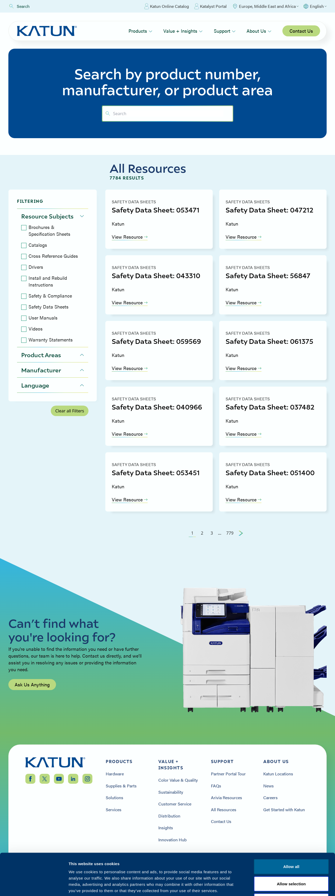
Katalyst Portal (210, 6)
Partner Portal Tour (228, 774)
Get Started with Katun (284, 810)
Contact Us (301, 30)
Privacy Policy (250, 864)
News (268, 786)
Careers (270, 797)
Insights (165, 828)
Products (140, 30)
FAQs (216, 786)
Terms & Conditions (291, 864)
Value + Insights (183, 30)
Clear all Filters (69, 411)
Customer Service (174, 804)
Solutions (114, 797)
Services (113, 810)
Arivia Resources (226, 797)
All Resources (223, 810)
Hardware (115, 774)
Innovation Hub (172, 840)
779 (229, 533)
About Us (259, 30)
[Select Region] (265, 6)
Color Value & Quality (178, 780)
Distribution (169, 816)
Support (225, 30)
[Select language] (315, 6)
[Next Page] (240, 533)
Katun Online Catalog (166, 6)
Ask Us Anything (32, 686)
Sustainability (170, 792)
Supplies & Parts (121, 786)
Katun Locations (278, 774)
